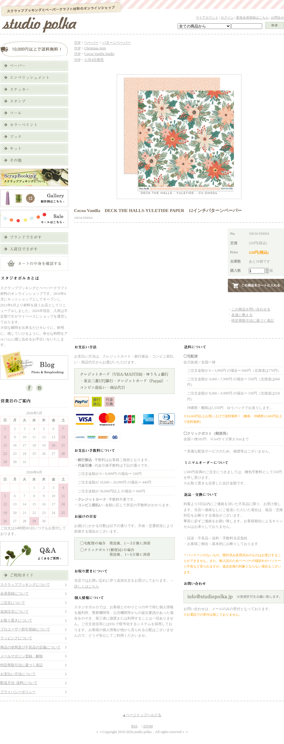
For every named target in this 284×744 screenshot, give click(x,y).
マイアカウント (207, 17)
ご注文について (12, 603)
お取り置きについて (16, 620)
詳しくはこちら (86, 586)
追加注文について (14, 611)
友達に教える (242, 315)
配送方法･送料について (19, 683)
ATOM (148, 726)
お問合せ (277, 17)
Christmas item (95, 48)
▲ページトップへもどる (142, 715)
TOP (77, 43)
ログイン (227, 17)
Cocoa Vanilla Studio (99, 54)
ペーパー (91, 43)
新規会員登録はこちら (252, 17)
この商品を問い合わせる (250, 309)
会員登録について (14, 593)
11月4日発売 (94, 60)
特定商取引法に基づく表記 (21, 665)
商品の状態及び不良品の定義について (30, 647)
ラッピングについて (16, 638)
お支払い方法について (18, 674)
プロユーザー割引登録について (25, 629)
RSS (134, 726)
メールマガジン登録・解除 (21, 656)
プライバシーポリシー (18, 692)
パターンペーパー (116, 43)
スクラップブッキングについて (25, 585)
